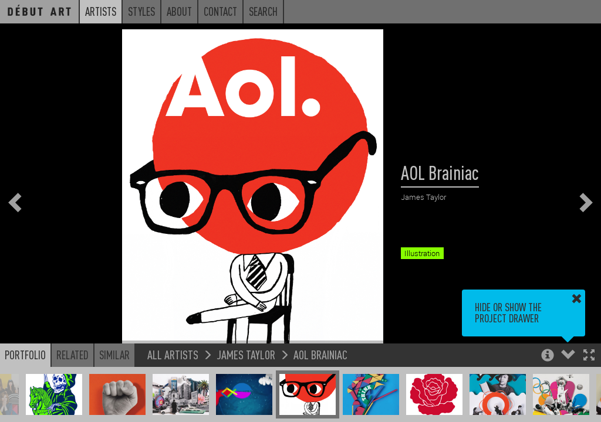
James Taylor (246, 354)
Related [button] (72, 354)
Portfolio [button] (25, 354)
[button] (589, 356)
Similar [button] (114, 354)
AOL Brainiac (320, 354)
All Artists (172, 354)
